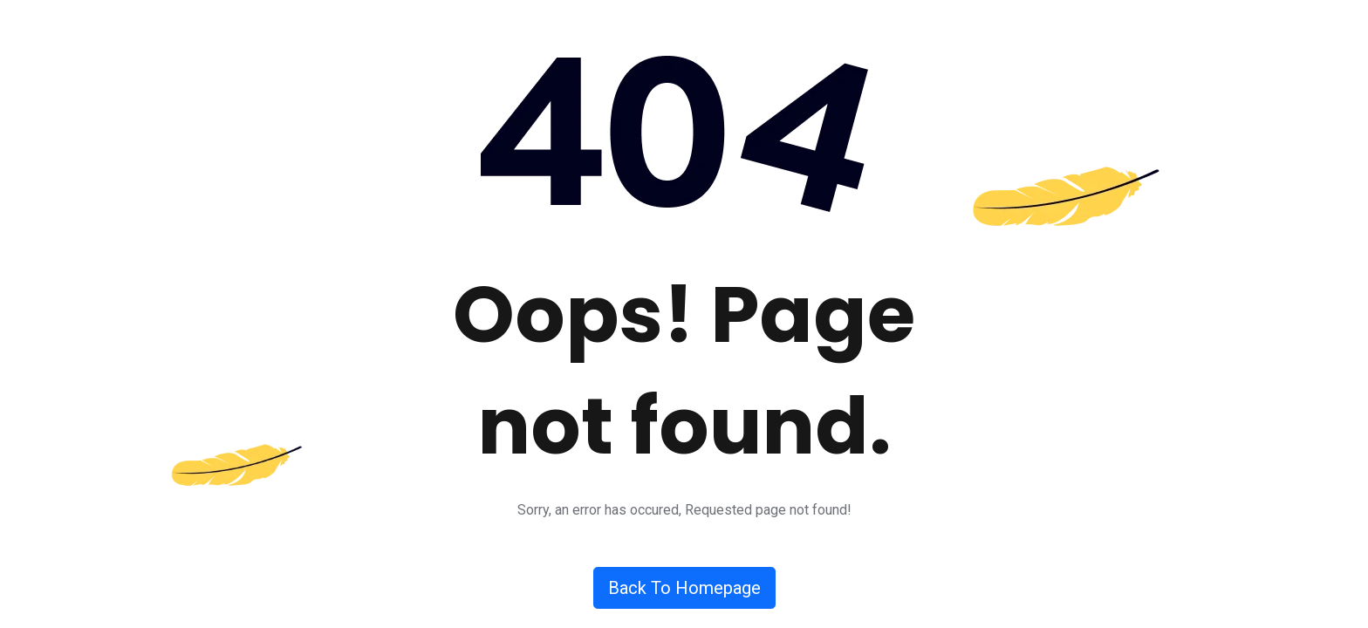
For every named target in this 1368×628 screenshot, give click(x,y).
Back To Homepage (684, 587)
